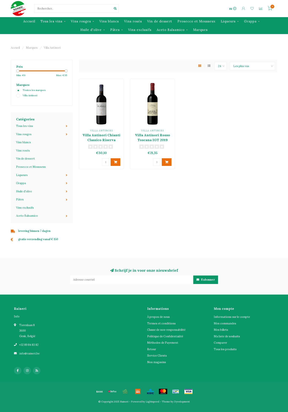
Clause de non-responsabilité (166, 330)
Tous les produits (225, 349)
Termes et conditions (161, 323)
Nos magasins (156, 362)
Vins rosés (133, 21)
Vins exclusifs (139, 30)
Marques (200, 30)
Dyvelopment (182, 401)
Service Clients (157, 355)
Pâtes (115, 30)
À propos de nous (158, 317)
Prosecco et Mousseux (196, 21)
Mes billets (221, 330)
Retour (151, 349)
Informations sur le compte (232, 317)
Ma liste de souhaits (227, 336)
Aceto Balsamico (171, 30)
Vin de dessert (159, 21)
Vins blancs (109, 21)
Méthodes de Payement (162, 342)
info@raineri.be (29, 353)
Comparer (220, 342)
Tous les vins (51, 21)
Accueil (29, 21)
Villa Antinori (30, 95)
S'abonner (205, 279)
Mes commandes (225, 323)
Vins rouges (81, 21)
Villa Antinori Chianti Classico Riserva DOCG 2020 (101, 140)
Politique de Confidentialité (165, 336)
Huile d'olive (91, 30)
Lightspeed (152, 401)
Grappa (250, 21)
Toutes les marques (34, 90)
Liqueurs (228, 21)
